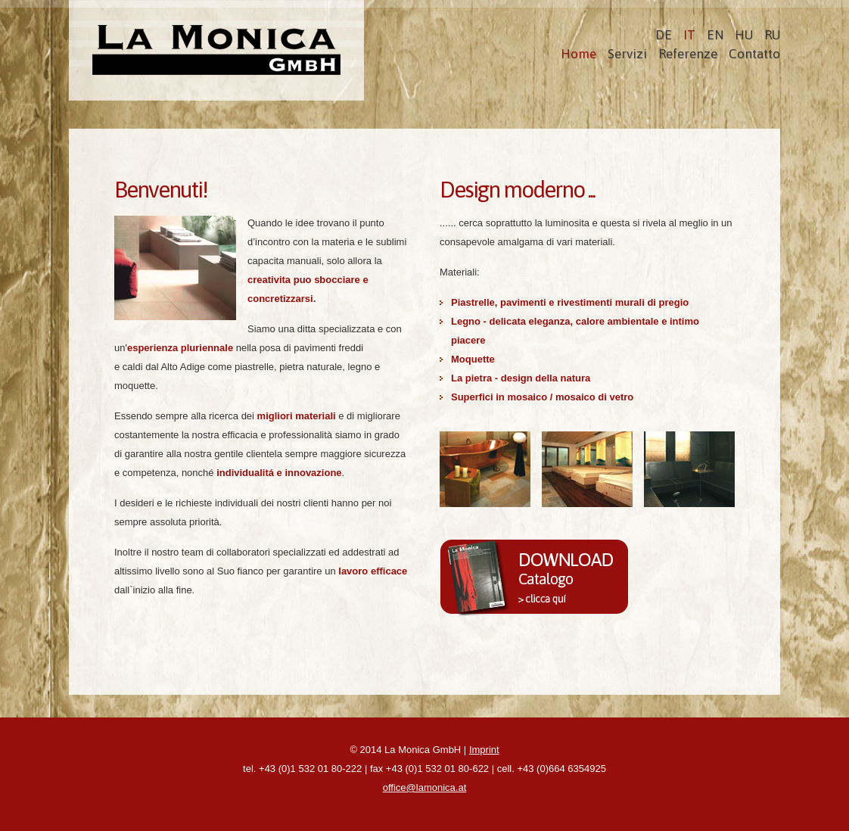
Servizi (627, 53)
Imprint (484, 749)
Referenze (687, 53)
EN (715, 34)
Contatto (754, 53)
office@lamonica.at (425, 787)
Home (578, 53)
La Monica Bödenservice (216, 50)
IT (689, 34)
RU (772, 34)
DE (663, 34)
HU (744, 34)
